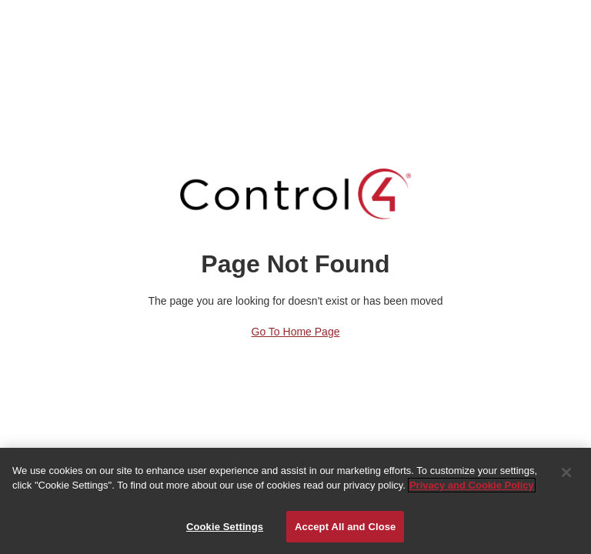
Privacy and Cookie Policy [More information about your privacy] (471, 487)
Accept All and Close (345, 529)
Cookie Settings (224, 529)
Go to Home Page (296, 331)
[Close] (566, 475)
